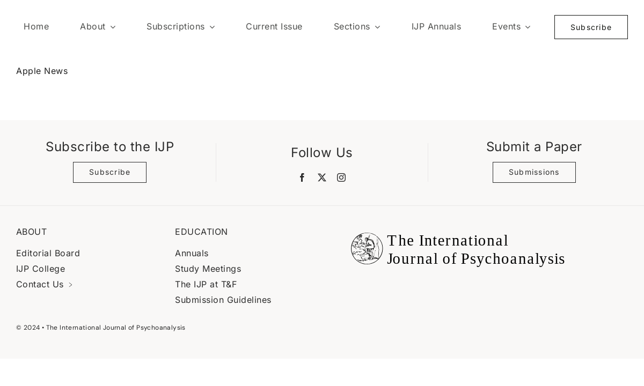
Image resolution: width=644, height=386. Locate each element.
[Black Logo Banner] (455, 226)
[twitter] (322, 177)
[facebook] (302, 177)
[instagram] (341, 177)
